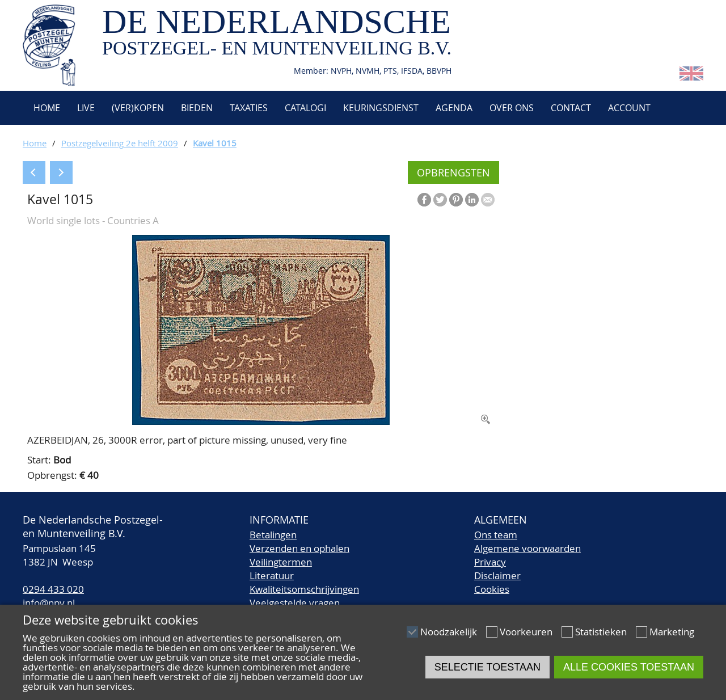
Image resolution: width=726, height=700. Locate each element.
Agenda (454, 108)
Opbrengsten (453, 172)
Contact (571, 108)
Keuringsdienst (381, 108)
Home (45, 108)
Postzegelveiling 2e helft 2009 (119, 143)
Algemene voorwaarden (527, 548)
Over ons (511, 108)
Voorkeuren (526, 631)
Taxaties (249, 108)
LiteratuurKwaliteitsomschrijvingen (304, 582)
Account (629, 108)
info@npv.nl (49, 602)
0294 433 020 (53, 589)
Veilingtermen (281, 561)
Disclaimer (497, 575)
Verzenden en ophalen (299, 548)
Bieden (197, 108)
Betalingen (273, 534)
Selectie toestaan (487, 667)
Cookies (491, 589)
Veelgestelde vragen (295, 602)
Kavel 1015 (215, 143)
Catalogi (305, 108)
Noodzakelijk (448, 631)
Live (86, 108)
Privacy (490, 561)
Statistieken (601, 631)
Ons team (495, 534)
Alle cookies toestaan (628, 667)
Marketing (671, 631)
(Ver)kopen (138, 108)
